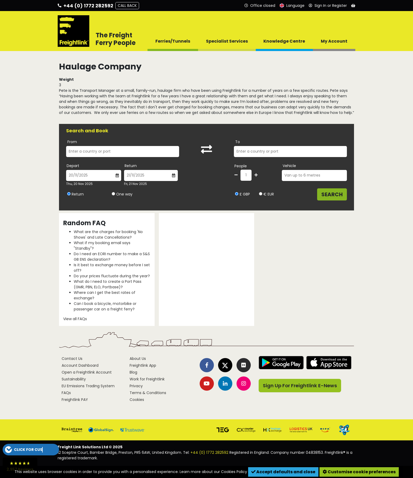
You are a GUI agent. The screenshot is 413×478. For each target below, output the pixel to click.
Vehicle (289, 165)
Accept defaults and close (283, 472)
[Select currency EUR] (260, 193)
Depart (73, 165)
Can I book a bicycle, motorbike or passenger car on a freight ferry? (105, 306)
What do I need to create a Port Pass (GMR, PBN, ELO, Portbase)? (107, 284)
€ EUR (266, 194)
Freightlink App (143, 365)
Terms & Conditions (148, 392)
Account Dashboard (80, 365)
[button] (31, 449)
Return (131, 165)
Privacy (136, 386)
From (72, 141)
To (237, 141)
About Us (138, 358)
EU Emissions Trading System (88, 386)
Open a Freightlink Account (87, 372)
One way (124, 194)
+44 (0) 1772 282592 (209, 452)
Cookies (137, 399)
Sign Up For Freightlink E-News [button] (300, 385)
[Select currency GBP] (236, 193)
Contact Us (72, 358)
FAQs (66, 392)
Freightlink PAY (75, 399)
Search (332, 194)
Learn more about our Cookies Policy (213, 471)
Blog (133, 372)
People (240, 166)
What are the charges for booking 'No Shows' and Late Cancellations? (108, 234)
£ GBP (242, 194)
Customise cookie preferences (359, 472)
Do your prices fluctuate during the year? (112, 276)
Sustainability (74, 379)
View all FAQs (75, 318)
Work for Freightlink (147, 379)
